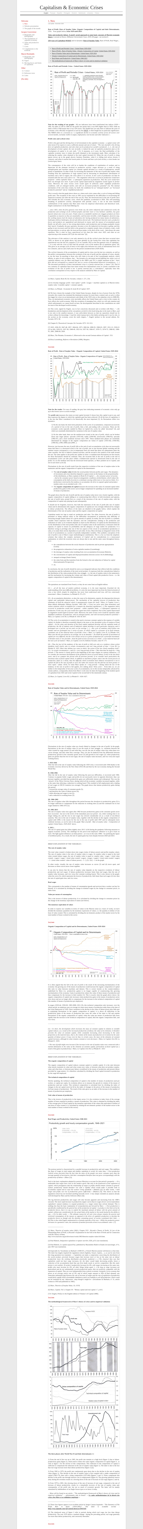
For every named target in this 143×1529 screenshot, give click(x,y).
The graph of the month (32, 28)
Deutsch (74, 13)
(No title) (24, 79)
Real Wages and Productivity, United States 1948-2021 (69, 58)
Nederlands (82, 13)
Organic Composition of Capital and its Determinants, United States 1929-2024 (77, 56)
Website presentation (31, 26)
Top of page (51, 346)
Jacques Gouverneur (28, 32)
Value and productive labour (31, 43)
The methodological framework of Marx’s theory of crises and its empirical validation (79, 61)
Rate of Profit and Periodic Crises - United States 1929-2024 (71, 48)
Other (23, 68)
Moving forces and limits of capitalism (32, 63)
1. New (51, 21)
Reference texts (29, 73)
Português (67, 13)
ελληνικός (90, 13)
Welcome (24, 21)
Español (59, 13)
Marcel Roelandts (27, 54)
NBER (86, 130)
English (46, 13)
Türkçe (97, 13)
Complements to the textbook (31, 49)
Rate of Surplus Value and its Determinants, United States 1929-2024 (74, 53)
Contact (27, 71)
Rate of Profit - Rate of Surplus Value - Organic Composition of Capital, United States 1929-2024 (83, 51)
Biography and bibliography (29, 35)
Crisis (26, 46)
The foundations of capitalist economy (30, 39)
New (26, 24)
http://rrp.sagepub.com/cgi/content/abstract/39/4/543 (67, 1509)
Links (26, 75)
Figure (26, 60)
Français (52, 13)
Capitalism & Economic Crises (71, 7)
